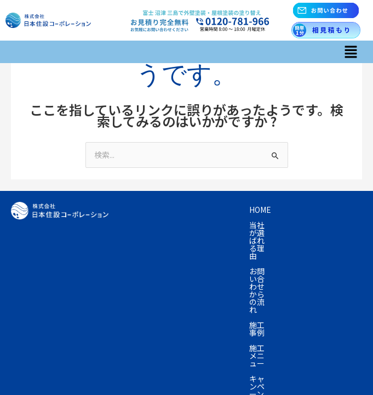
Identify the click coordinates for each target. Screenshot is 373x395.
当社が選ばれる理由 (200, 209)
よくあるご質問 (154, 255)
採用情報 (143, 271)
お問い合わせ (268, 255)
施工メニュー (198, 224)
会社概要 (213, 255)
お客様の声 (317, 240)
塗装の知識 (262, 240)
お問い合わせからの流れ (293, 209)
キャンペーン (260, 224)
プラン (310, 224)
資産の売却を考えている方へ (177, 240)
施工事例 (143, 224)
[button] (351, 52)
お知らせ (322, 255)
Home (139, 209)
